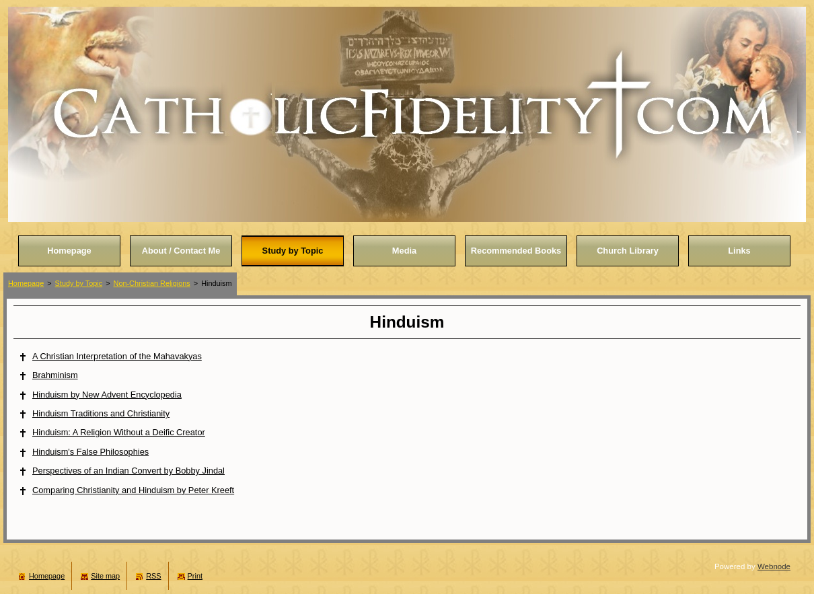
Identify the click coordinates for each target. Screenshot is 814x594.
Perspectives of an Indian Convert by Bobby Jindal (128, 471)
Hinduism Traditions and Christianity (101, 413)
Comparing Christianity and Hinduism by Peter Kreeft (133, 490)
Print (195, 576)
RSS (153, 576)
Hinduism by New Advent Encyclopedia (107, 394)
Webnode (773, 566)
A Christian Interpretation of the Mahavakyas (117, 356)
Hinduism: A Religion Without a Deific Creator (118, 432)
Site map (105, 576)
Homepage (26, 283)
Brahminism (55, 375)
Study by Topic (79, 283)
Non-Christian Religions (152, 283)
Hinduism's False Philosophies (90, 452)
